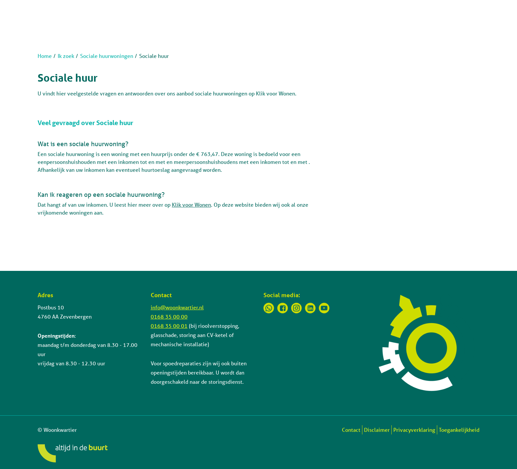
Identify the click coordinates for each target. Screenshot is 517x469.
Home (45, 55)
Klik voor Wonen (191, 204)
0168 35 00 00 (169, 316)
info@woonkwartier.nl (177, 307)
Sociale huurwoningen (106, 55)
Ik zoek (66, 55)
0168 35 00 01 (169, 325)
